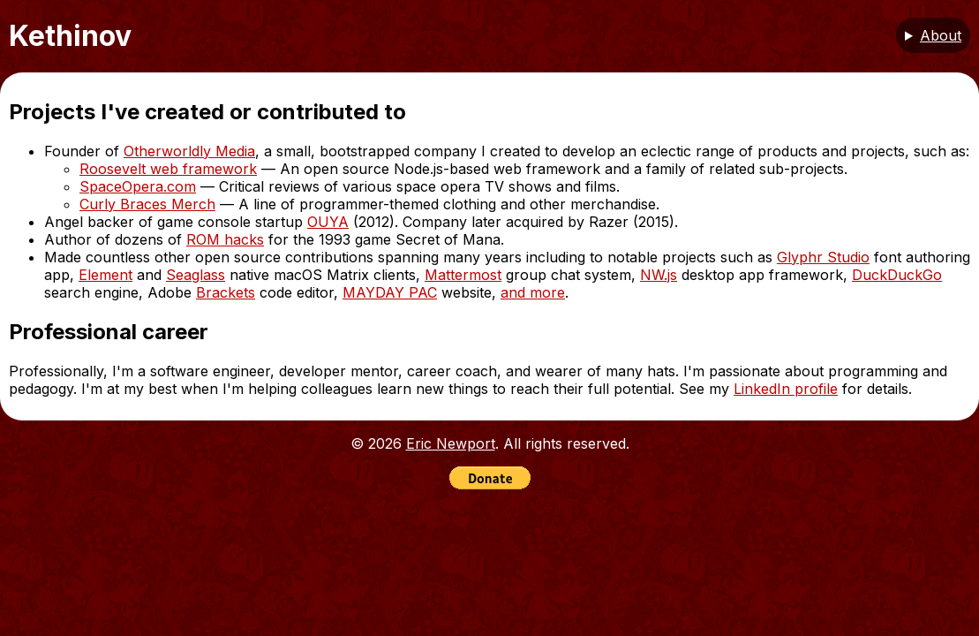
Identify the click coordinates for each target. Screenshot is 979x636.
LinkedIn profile (786, 389)
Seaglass (195, 275)
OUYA (328, 222)
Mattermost (463, 275)
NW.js (658, 275)
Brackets (225, 292)
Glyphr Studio (823, 257)
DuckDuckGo (897, 275)
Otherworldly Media (189, 151)
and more (533, 292)
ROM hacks (225, 239)
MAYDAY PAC (390, 292)
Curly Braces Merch (147, 204)
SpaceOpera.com (137, 186)
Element (105, 275)
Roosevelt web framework (168, 169)
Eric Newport (450, 443)
